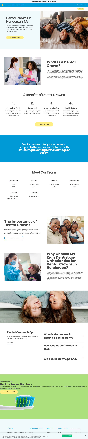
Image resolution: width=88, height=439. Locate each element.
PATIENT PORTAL (62, 428)
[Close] (85, 435)
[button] (86, 9)
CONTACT (10, 428)
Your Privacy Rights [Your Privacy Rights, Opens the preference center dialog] (67, 435)
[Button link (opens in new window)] (44, 5)
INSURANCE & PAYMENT (36, 428)
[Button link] (80, 9)
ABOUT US (49, 428)
